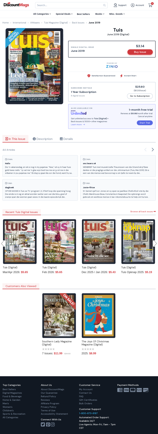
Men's (6, 403)
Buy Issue (140, 52)
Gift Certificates (88, 400)
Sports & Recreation (14, 413)
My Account (86, 389)
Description (43, 139)
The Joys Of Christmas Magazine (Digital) (95, 343)
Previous (2, 243)
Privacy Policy (48, 407)
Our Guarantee (49, 392)
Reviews (45, 400)
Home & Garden (11, 400)
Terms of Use (48, 410)
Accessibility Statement (54, 413)
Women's (7, 407)
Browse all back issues (143, 211)
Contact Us (85, 392)
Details (66, 139)
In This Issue (15, 139)
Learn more (78, 124)
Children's (8, 410)
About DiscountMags (52, 389)
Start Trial (145, 122)
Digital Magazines (12, 392)
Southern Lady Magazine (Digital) (57, 343)
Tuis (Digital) (10, 267)
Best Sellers (9, 389)
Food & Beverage (12, 396)
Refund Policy (48, 396)
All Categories (10, 417)
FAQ (81, 396)
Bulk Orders (85, 403)
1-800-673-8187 (88, 413)
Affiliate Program (50, 403)
